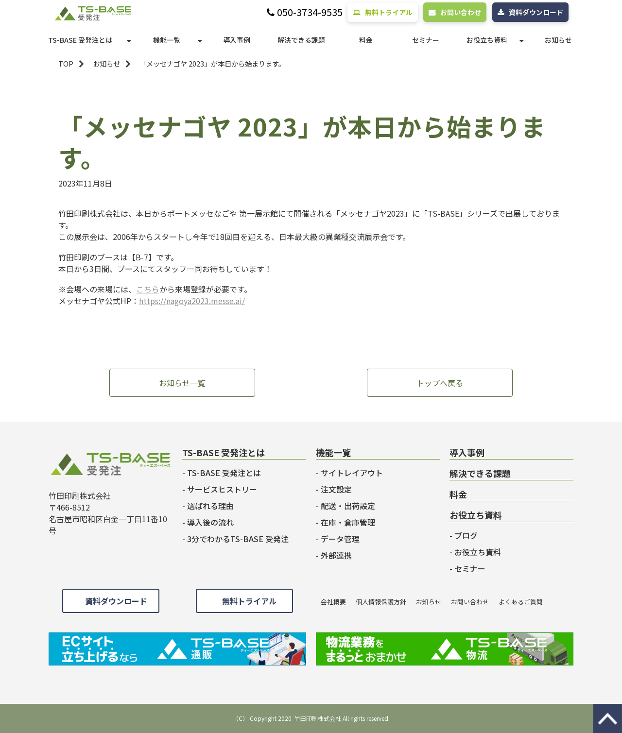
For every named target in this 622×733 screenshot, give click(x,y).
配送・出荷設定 (348, 505)
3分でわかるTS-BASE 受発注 (238, 539)
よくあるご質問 (521, 601)
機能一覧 (166, 40)
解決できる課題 (301, 40)
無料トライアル (389, 12)
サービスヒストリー (222, 489)
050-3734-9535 (310, 12)
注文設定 (336, 489)
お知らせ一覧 (182, 383)
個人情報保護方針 (381, 601)
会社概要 (333, 601)
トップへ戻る (439, 383)
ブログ (466, 535)
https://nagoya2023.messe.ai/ (192, 301)
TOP (65, 63)
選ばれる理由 (210, 505)
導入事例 (236, 40)
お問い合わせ (460, 12)
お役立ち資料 (486, 40)
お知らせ (558, 40)
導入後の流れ (210, 522)
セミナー (425, 40)
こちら (147, 289)
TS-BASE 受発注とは (80, 40)
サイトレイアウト (352, 472)
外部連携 (336, 555)
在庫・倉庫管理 (348, 522)
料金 (366, 40)
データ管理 (340, 539)
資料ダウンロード (536, 12)
